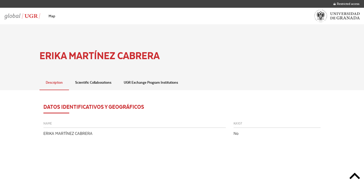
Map (52, 16)
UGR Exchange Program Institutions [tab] (151, 82)
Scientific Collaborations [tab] (93, 82)
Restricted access (346, 4)
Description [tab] (54, 82)
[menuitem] (51, 16)
